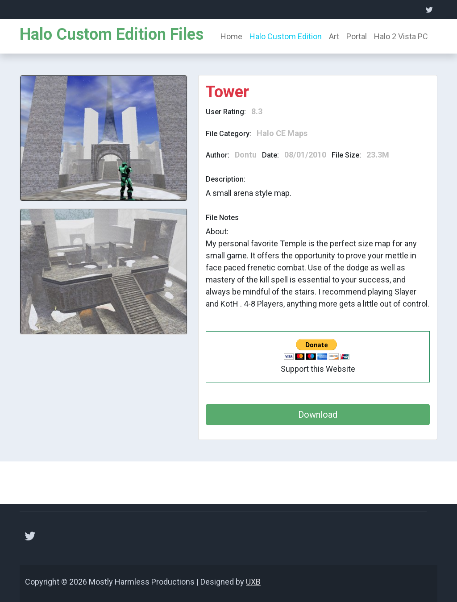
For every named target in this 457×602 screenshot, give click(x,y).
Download (317, 414)
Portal (356, 36)
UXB (253, 581)
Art (334, 36)
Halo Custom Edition (285, 36)
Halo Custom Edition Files (112, 34)
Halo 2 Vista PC (401, 36)
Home (231, 36)
